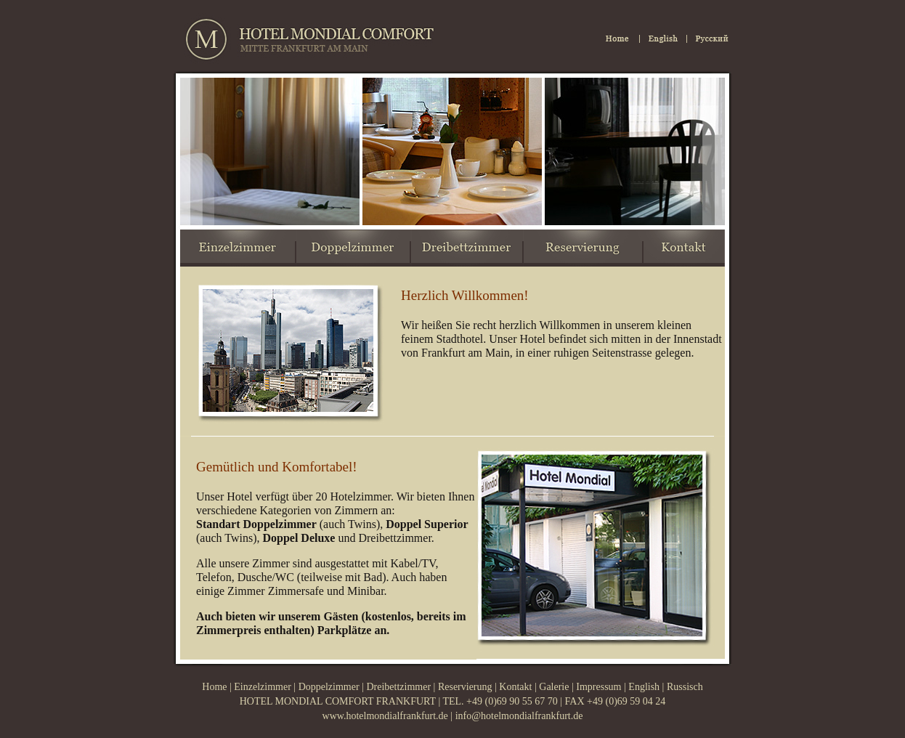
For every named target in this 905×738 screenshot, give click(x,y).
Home (214, 686)
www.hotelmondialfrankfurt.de (385, 715)
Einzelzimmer (262, 686)
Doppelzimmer (329, 686)
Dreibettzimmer (398, 686)
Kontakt (515, 686)
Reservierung (465, 686)
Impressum (598, 686)
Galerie (554, 686)
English (643, 686)
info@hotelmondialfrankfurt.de (519, 715)
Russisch (685, 686)
